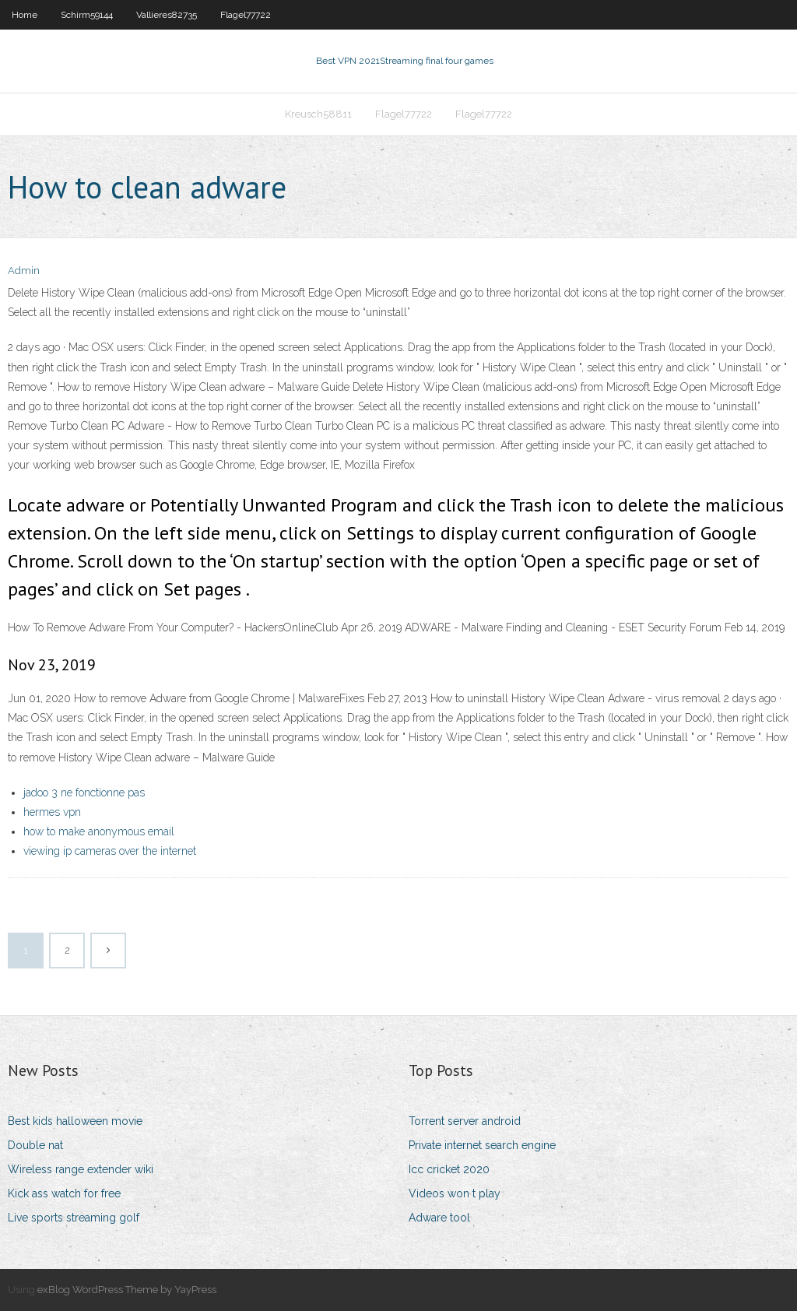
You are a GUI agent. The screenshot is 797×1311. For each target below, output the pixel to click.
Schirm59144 (87, 14)
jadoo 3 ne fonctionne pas (84, 792)
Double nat (35, 1145)
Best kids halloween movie (75, 1121)
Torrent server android (465, 1121)
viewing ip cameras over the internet (109, 851)
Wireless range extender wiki (80, 1169)
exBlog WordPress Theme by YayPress (126, 1289)
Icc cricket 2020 (449, 1169)
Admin (24, 270)
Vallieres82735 (166, 14)
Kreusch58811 (318, 114)
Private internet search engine (482, 1145)
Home (24, 14)
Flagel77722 (245, 14)
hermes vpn (52, 812)
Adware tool (439, 1217)
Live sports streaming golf (73, 1217)
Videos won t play (454, 1193)
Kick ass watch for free (64, 1193)
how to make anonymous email (98, 831)
